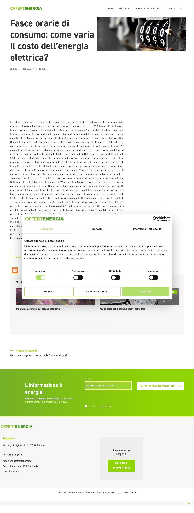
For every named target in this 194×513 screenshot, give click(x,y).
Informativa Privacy (108, 492)
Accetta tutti (146, 291)
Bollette (45, 69)
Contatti (62, 492)
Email (88, 379)
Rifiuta (48, 291)
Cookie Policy (129, 492)
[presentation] (108, 398)
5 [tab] (107, 327)
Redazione (17, 69)
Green (111, 8)
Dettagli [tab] (97, 229)
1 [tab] (87, 327)
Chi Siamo (89, 492)
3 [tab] (97, 327)
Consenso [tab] (47, 229)
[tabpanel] (55, 300)
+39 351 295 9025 (12, 455)
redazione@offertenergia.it (17, 461)
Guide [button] (170, 8)
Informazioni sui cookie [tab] (147, 229)
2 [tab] (92, 327)
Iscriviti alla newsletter (160, 386)
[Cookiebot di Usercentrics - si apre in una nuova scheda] (155, 219)
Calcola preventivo (121, 465)
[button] (181, 8)
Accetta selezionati (97, 291)
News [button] (124, 8)
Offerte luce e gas (148, 8)
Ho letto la (101, 406)
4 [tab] (102, 327)
